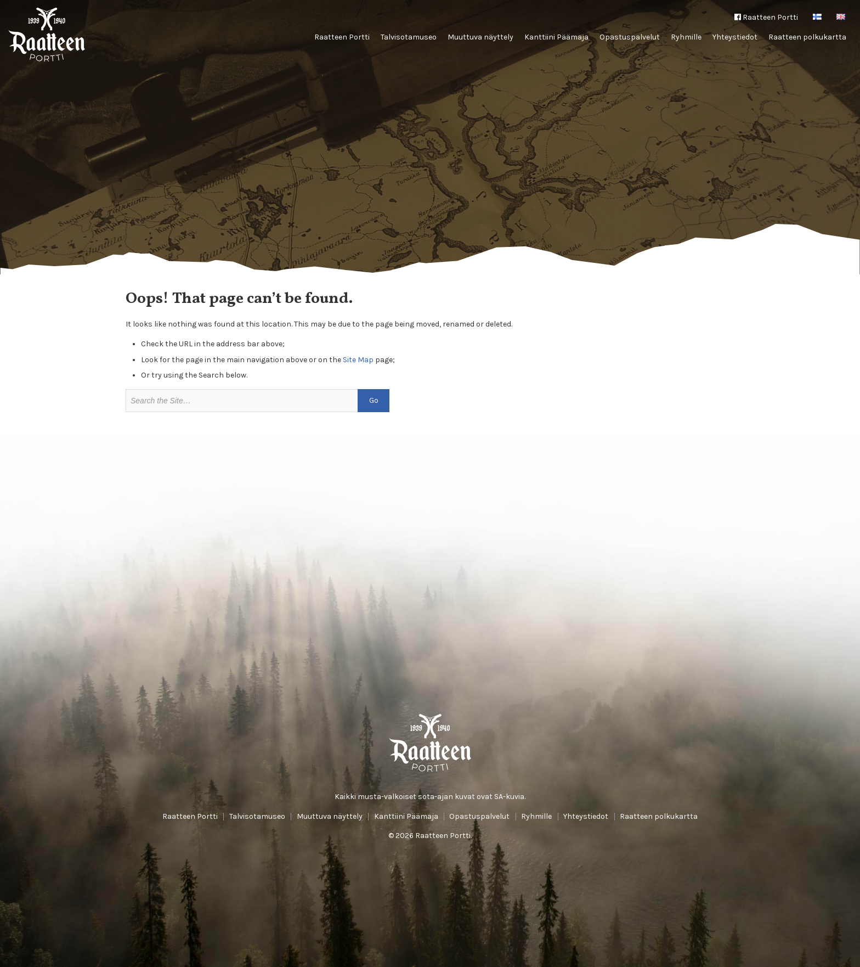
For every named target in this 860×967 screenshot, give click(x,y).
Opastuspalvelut (629, 37)
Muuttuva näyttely (480, 37)
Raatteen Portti (766, 17)
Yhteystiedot (734, 37)
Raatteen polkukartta (807, 37)
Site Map (358, 359)
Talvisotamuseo (409, 37)
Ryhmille (686, 37)
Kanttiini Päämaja (556, 37)
